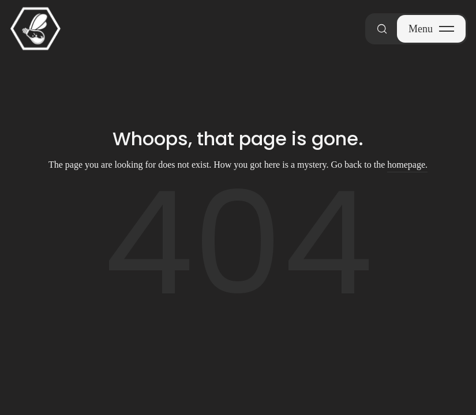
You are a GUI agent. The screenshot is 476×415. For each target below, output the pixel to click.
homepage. (407, 164)
